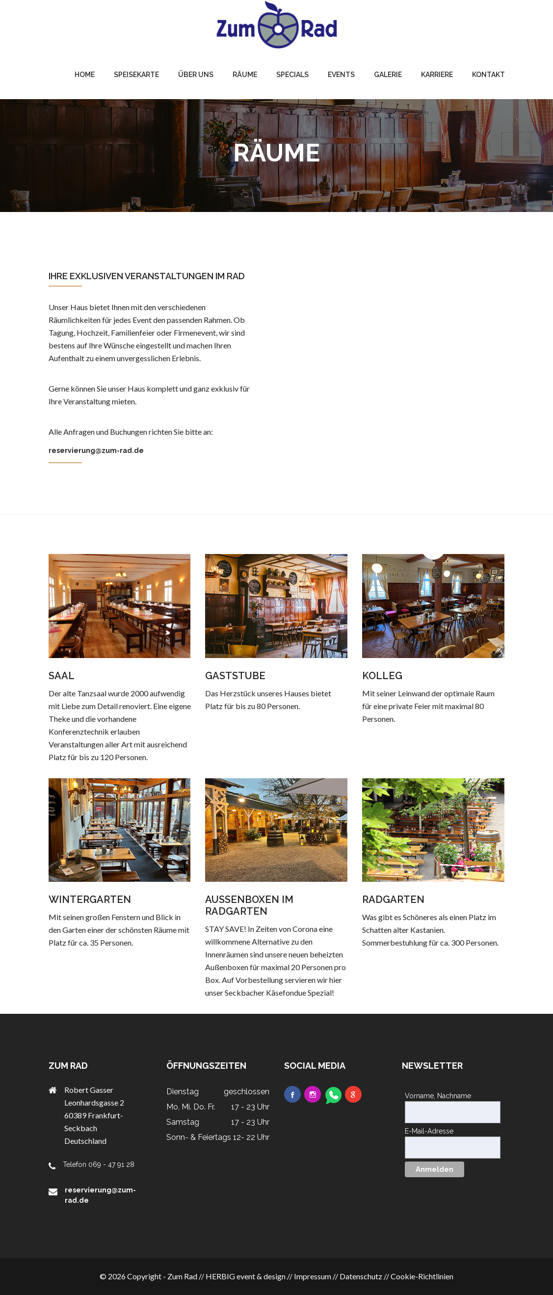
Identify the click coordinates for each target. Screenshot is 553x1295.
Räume (245, 75)
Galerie (388, 75)
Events (341, 75)
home (85, 75)
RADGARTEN (393, 899)
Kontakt (488, 75)
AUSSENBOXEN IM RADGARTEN (249, 905)
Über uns (195, 75)
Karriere (437, 75)
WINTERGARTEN (90, 899)
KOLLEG (382, 676)
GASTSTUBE (235, 676)
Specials (292, 75)
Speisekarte (136, 75)
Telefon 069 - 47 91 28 (98, 1164)
